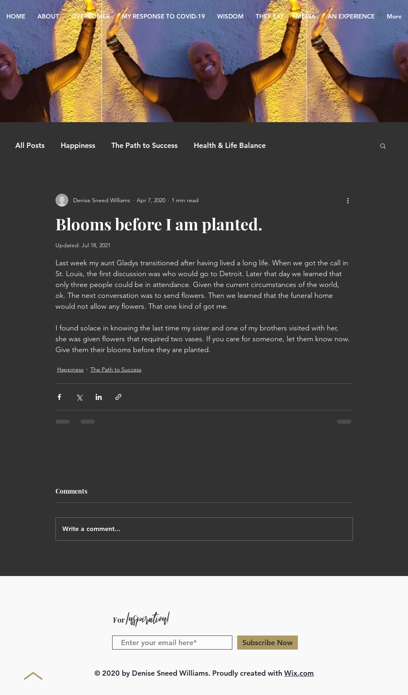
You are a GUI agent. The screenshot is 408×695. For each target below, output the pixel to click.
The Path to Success (144, 145)
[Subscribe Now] (267, 643)
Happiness (78, 145)
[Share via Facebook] (59, 397)
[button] (383, 145)
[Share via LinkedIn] (99, 397)
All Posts (30, 145)
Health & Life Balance (230, 145)
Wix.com (299, 673)
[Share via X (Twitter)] (79, 397)
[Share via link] (118, 397)
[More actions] (348, 200)
